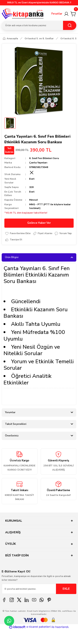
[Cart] (73, 14)
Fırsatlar (56, 14)
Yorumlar (10, 412)
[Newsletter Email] (39, 589)
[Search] (39, 25)
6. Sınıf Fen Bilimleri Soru (44, 158)
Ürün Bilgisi (12, 257)
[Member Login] (66, 13)
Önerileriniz (12, 435)
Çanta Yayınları (38, 162)
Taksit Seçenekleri (15, 424)
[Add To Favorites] (17, 233)
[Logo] (23, 14)
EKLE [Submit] (66, 589)
